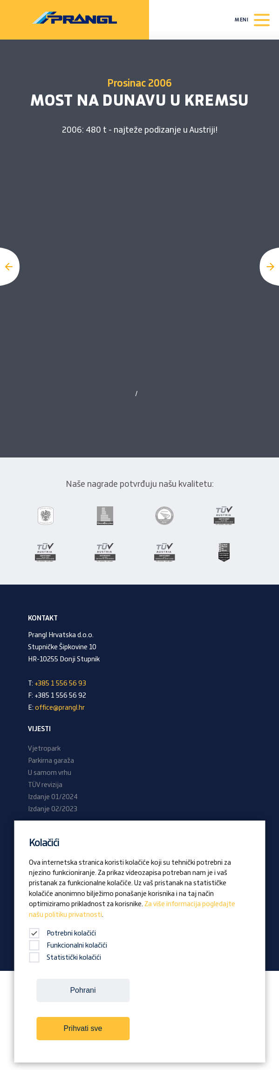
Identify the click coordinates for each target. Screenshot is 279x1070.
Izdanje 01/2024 (53, 797)
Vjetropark (44, 749)
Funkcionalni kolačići (68, 945)
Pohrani (82, 990)
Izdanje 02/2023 (52, 809)
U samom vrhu (49, 773)
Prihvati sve (83, 1028)
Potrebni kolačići (62, 933)
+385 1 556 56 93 (60, 683)
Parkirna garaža (51, 761)
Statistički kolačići (65, 958)
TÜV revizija (45, 785)
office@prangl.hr (60, 708)
